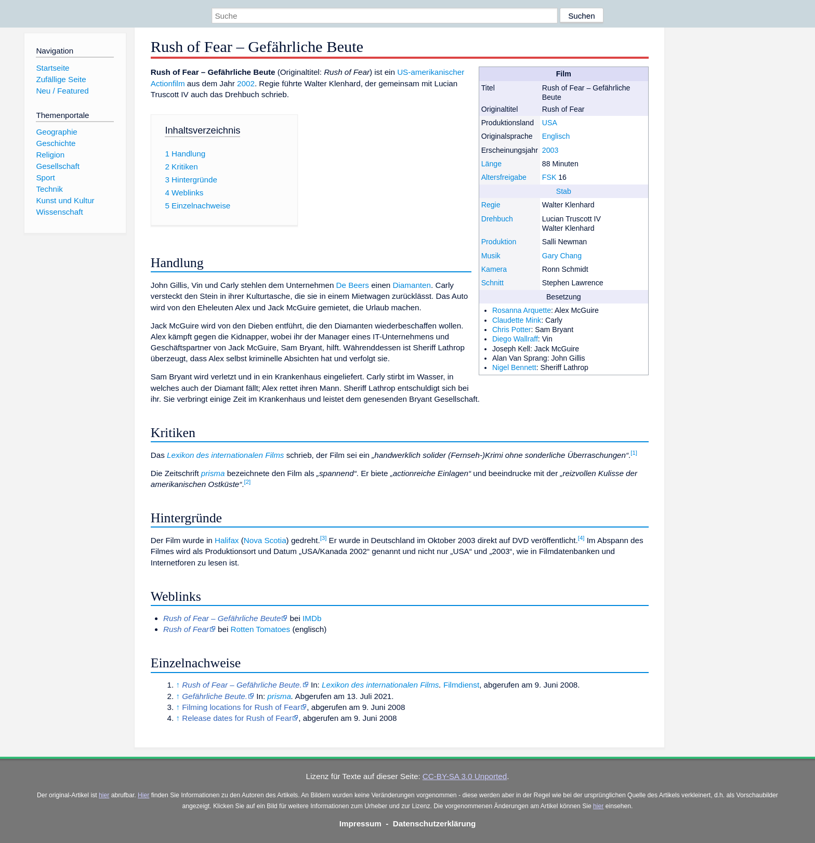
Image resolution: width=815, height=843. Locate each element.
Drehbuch (497, 219)
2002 (246, 83)
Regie (491, 205)
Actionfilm (168, 83)
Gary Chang (562, 256)
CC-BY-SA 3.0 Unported (465, 776)
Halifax (227, 540)
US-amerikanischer (430, 72)
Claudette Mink (516, 320)
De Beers (352, 285)
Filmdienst (461, 684)
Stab (563, 191)
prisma (213, 473)
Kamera (494, 269)
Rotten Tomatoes (261, 629)
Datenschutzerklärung (434, 823)
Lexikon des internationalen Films (225, 455)
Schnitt (492, 283)
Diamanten (412, 285)
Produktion (499, 242)
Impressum (360, 823)
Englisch (556, 136)
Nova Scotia (265, 540)
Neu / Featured (62, 90)
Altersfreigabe (504, 177)
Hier (143, 795)
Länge (491, 164)
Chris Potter (511, 329)
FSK (549, 177)
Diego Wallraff (515, 339)
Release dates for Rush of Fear (237, 718)
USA (549, 122)
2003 (550, 150)
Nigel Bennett (514, 367)
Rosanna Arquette (521, 310)
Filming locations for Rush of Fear (241, 707)
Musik (491, 256)
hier (104, 795)
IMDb (312, 618)
